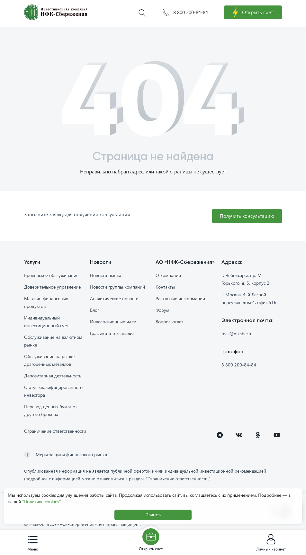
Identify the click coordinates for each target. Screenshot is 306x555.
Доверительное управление (52, 287)
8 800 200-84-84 (185, 12)
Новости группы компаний (117, 287)
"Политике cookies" (41, 501)
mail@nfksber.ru (237, 334)
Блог (94, 310)
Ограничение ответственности (55, 431)
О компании (168, 276)
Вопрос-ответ (169, 322)
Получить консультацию (245, 216)
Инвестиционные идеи (113, 322)
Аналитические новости (114, 299)
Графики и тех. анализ (112, 333)
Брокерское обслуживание (51, 276)
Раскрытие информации (180, 299)
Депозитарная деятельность (52, 376)
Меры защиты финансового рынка (71, 455)
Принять (153, 514)
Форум (162, 310)
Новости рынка (105, 276)
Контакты (165, 287)
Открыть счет (253, 12)
